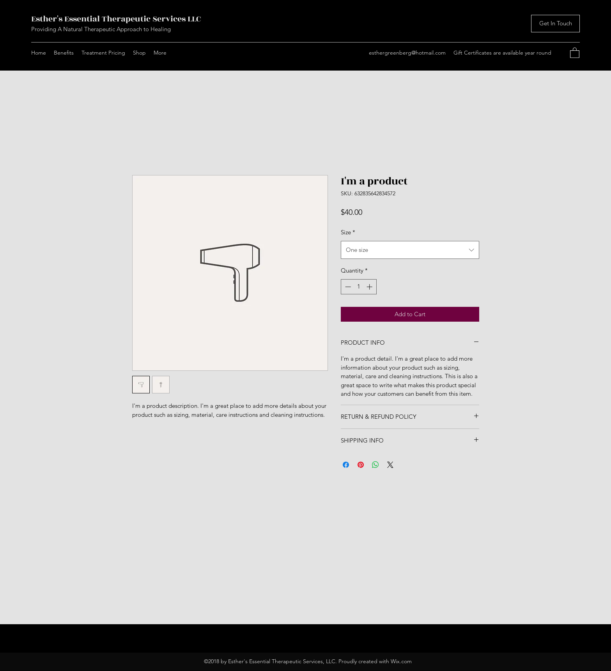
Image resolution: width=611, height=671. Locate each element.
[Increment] (370, 287)
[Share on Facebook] (346, 464)
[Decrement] (347, 287)
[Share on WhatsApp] (375, 464)
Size (348, 232)
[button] (574, 52)
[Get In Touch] (555, 23)
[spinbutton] (358, 287)
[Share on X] (390, 464)
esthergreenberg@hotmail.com (407, 52)
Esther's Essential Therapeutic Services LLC (116, 19)
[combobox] (410, 250)
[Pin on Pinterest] (360, 464)
